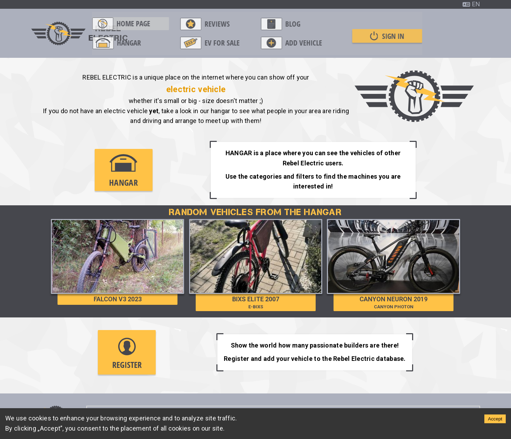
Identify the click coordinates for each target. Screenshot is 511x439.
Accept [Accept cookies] (495, 418)
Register (127, 354)
